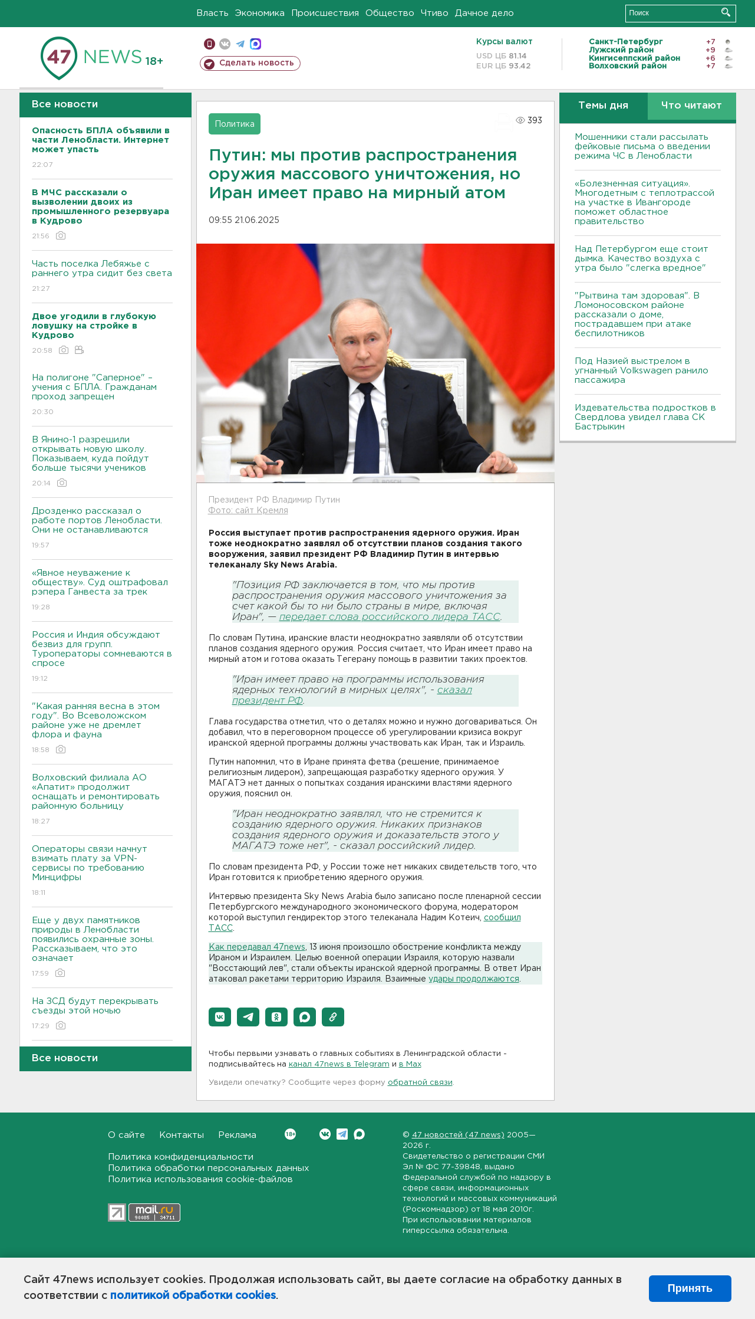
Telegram (342, 1134)
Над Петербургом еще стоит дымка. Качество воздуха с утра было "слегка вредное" (641, 258)
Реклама (237, 1135)
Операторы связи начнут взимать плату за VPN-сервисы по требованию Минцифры (102, 871)
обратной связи (420, 1083)
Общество (389, 13)
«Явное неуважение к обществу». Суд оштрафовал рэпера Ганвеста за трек (102, 590)
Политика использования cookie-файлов (200, 1179)
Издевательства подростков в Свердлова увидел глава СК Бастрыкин (645, 417)
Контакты (181, 1135)
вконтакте (224, 44)
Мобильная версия (209, 44)
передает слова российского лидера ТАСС (389, 617)
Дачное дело (484, 13)
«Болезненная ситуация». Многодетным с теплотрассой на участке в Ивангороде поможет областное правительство (644, 202)
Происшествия (325, 13)
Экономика (260, 13)
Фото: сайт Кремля (248, 510)
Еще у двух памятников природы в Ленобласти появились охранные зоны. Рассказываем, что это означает (102, 948)
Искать (725, 12)
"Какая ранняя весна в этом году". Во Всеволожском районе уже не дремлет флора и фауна (102, 729)
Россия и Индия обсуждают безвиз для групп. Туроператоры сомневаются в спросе (102, 657)
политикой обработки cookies (193, 1296)
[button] (220, 1017)
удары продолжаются (473, 979)
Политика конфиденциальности (180, 1157)
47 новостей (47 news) (458, 1135)
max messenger (255, 44)
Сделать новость (256, 63)
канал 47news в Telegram (339, 1064)
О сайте (126, 1135)
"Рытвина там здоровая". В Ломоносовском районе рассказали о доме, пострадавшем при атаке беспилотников (637, 314)
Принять (690, 1288)
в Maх (410, 1064)
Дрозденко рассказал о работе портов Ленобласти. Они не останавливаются (102, 528)
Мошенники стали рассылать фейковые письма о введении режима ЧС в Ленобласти (642, 146)
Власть (212, 13)
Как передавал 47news (257, 947)
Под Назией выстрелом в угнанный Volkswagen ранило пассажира (641, 370)
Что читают (691, 105)
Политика (235, 124)
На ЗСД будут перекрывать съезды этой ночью (102, 1014)
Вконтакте (290, 1134)
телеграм (240, 44)
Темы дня (603, 105)
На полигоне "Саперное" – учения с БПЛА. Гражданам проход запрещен (102, 395)
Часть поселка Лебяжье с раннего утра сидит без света (102, 277)
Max (359, 1134)
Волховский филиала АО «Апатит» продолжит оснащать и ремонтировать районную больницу (102, 800)
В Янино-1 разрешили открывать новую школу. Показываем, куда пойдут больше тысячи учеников (102, 462)
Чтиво (435, 13)
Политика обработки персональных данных (208, 1168)
